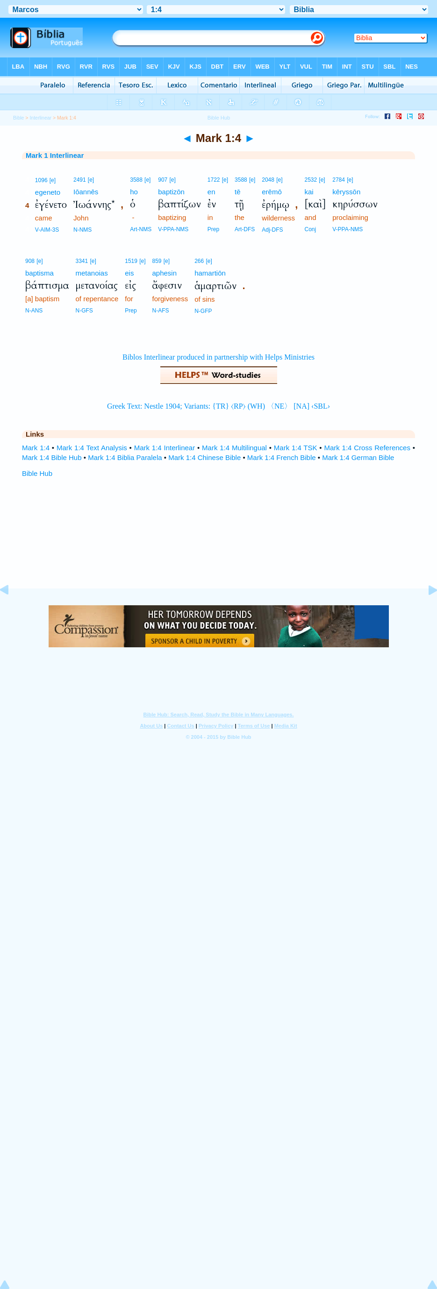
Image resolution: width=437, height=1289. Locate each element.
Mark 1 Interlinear (55, 155)
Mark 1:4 (36, 448)
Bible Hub (37, 473)
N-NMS (82, 230)
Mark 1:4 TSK (295, 448)
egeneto (47, 192)
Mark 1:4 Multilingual (234, 448)
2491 (79, 180)
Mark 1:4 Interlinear (164, 448)
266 (199, 261)
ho (134, 192)
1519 (131, 261)
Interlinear (40, 117)
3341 (82, 261)
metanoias (92, 273)
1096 (41, 180)
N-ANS (34, 310)
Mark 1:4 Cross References (367, 448)
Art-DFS (245, 229)
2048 (268, 180)
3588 (136, 180)
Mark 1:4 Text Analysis (92, 448)
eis (129, 273)
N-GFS (84, 310)
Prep (213, 229)
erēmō (272, 192)
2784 (338, 180)
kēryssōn (346, 192)
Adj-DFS (272, 230)
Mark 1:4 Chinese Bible (204, 457)
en (211, 192)
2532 (310, 180)
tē (238, 192)
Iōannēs (85, 192)
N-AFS (160, 310)
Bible (18, 117)
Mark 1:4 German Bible (358, 457)
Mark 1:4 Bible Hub (52, 457)
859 (156, 261)
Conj (310, 229)
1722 (214, 180)
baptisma (39, 273)
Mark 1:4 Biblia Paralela (125, 457)
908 (30, 261)
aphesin (164, 273)
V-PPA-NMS (173, 229)
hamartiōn (210, 273)
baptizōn (171, 192)
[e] (53, 180)
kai (308, 192)
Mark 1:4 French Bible (281, 457)
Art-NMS (140, 229)
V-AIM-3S (47, 230)
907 (162, 180)
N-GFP (203, 311)
